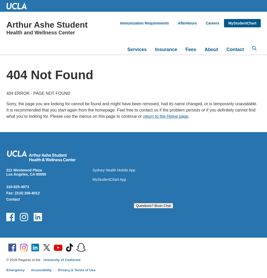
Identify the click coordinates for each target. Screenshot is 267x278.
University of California (61, 260)
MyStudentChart (242, 23)
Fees (190, 49)
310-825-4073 (17, 187)
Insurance (166, 49)
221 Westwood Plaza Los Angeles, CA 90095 (26, 172)
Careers (212, 23)
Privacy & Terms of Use (76, 270)
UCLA (19, 6)
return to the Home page (165, 116)
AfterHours (187, 23)
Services (137, 49)
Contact (235, 49)
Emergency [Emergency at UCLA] (16, 270)
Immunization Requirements (144, 23)
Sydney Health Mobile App (114, 170)
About (211, 49)
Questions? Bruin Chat (153, 206)
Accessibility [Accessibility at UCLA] (41, 270)
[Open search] (254, 48)
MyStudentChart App (109, 179)
